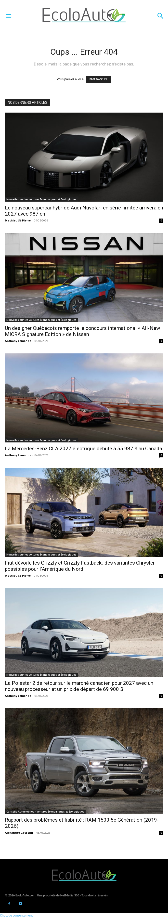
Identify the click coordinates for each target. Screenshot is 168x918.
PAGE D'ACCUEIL (98, 79)
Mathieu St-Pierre (18, 220)
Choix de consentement (16, 915)
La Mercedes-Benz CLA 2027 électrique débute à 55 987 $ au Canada (83, 449)
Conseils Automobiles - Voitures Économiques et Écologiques (45, 811)
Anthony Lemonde (18, 341)
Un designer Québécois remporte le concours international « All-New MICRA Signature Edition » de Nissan (82, 331)
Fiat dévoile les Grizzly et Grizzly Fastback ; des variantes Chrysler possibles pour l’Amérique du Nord (80, 566)
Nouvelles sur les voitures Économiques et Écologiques (41, 199)
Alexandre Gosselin (19, 832)
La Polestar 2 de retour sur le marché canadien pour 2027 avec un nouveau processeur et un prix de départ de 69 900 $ (79, 686)
